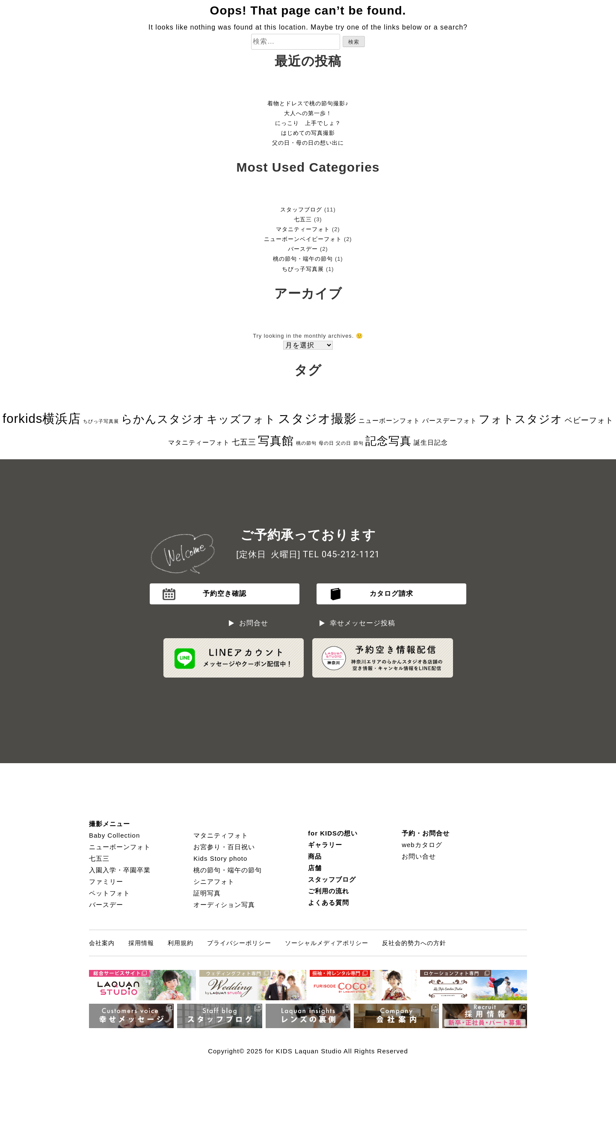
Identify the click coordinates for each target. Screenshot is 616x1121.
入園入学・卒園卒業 (120, 870)
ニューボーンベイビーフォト (303, 239)
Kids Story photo (220, 858)
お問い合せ (419, 856)
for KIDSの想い (333, 833)
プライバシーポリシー (239, 943)
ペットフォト (109, 893)
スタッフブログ (301, 209)
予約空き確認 (224, 593)
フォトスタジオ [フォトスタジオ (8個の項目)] (521, 419)
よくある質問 (328, 902)
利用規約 (180, 943)
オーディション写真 (224, 904)
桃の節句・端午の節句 (303, 259)
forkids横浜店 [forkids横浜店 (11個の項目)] (42, 418)
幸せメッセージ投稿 (362, 623)
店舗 (315, 867)
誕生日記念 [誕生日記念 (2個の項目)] (431, 442)
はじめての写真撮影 (308, 133)
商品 (315, 856)
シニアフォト (213, 881)
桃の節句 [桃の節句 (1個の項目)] (306, 443)
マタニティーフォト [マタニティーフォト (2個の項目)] (199, 442)
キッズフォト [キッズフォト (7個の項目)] (241, 419)
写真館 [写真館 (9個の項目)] (276, 440)
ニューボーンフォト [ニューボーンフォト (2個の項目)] (389, 420)
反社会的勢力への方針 (414, 943)
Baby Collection (114, 835)
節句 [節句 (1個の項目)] (358, 443)
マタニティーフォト (303, 229)
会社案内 (102, 943)
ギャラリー (325, 844)
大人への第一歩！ (308, 113)
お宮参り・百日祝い (224, 846)
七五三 (303, 219)
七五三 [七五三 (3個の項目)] (244, 442)
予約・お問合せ (426, 833)
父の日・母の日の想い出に (308, 143)
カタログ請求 (391, 593)
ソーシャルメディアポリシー (326, 943)
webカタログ (422, 844)
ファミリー (106, 881)
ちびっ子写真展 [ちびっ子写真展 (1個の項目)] (101, 421)
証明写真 (207, 893)
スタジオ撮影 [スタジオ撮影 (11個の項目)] (317, 418)
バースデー (303, 249)
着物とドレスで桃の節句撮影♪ (307, 103)
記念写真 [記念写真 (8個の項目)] (388, 440)
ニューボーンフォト (120, 846)
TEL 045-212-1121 (341, 554)
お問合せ (253, 623)
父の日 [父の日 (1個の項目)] (343, 443)
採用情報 (141, 943)
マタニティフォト (220, 835)
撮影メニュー (109, 823)
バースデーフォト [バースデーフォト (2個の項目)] (449, 420)
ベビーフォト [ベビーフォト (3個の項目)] (589, 420)
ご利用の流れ (328, 891)
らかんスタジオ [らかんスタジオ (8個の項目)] (163, 419)
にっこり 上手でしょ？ (308, 123)
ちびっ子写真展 (303, 269)
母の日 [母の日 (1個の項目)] (326, 443)
